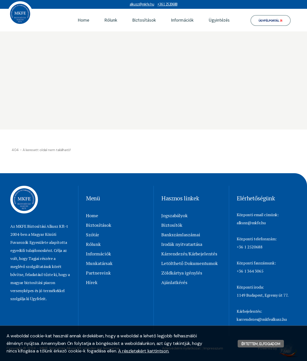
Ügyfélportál (269, 21)
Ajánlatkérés (174, 282)
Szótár (92, 235)
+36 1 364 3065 (250, 271)
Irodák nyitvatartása (181, 244)
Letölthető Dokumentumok (189, 263)
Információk (182, 20)
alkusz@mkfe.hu (142, 4)
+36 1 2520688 (167, 4)
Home (83, 20)
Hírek (91, 282)
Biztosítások (144, 20)
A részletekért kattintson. (143, 351)
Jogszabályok (174, 215)
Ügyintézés (219, 20)
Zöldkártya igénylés (181, 273)
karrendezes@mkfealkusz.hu (262, 319)
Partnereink (98, 273)
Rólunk (110, 20)
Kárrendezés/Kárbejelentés (189, 254)
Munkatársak (99, 263)
